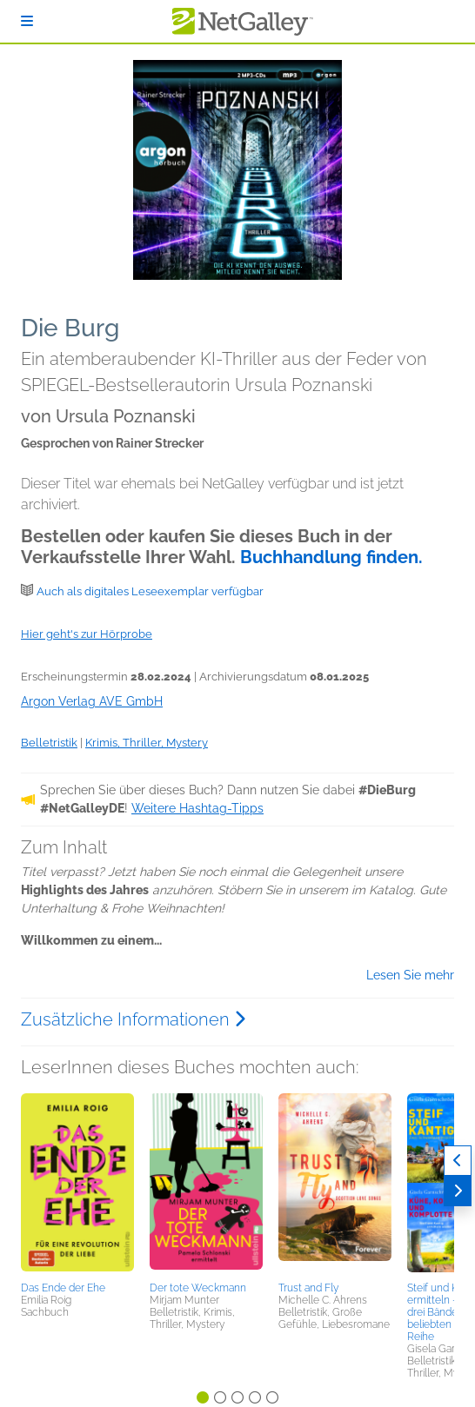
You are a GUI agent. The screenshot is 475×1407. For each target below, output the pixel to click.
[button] (77, 1184)
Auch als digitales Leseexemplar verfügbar (150, 591)
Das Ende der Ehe (63, 1288)
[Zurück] (458, 1160)
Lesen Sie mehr (410, 975)
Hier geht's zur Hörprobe (86, 633)
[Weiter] (458, 1191)
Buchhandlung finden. (331, 557)
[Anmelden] (26, 21)
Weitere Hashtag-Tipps (197, 808)
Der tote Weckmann (198, 1288)
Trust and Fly (308, 1288)
